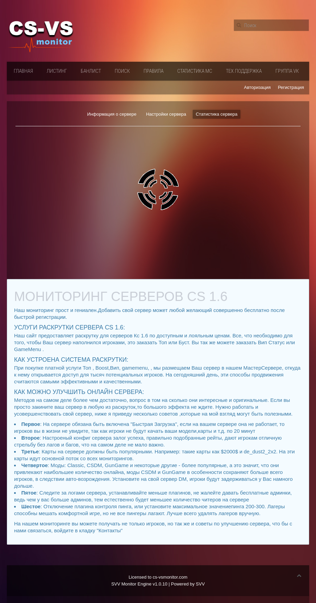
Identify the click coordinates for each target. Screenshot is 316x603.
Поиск (122, 71)
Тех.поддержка (244, 71)
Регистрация (291, 87)
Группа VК (287, 71)
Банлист (91, 71)
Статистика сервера (216, 114)
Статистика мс (194, 71)
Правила (153, 71)
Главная (23, 71)
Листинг (57, 71)
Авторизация (257, 87)
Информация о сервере (111, 114)
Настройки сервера (166, 114)
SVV (200, 584)
